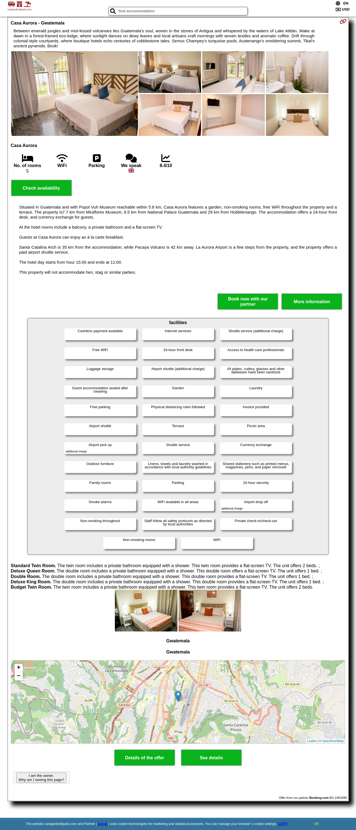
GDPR (283, 824)
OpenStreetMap (333, 741)
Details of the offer (144, 757)
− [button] (18, 676)
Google (102, 824)
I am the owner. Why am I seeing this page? (41, 777)
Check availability (41, 188)
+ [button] (18, 668)
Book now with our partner (248, 302)
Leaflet (312, 741)
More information (312, 301)
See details (211, 757)
